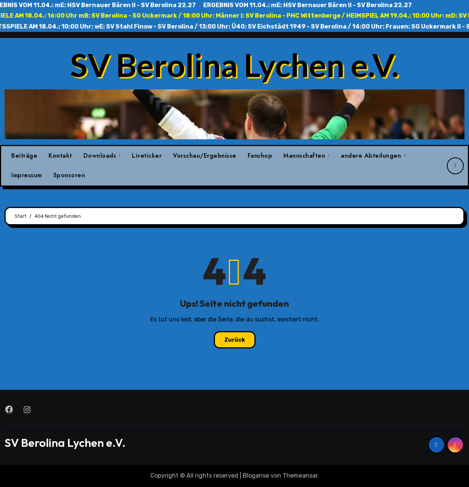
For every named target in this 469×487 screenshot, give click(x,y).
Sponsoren (69, 175)
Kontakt (60, 155)
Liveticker (147, 155)
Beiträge (24, 155)
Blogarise (256, 475)
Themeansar (300, 475)
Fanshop (260, 155)
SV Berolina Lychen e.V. (234, 64)
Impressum (26, 175)
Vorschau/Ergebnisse (204, 155)
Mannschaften (305, 155)
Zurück (234, 339)
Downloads (100, 155)
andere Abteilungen (372, 155)
